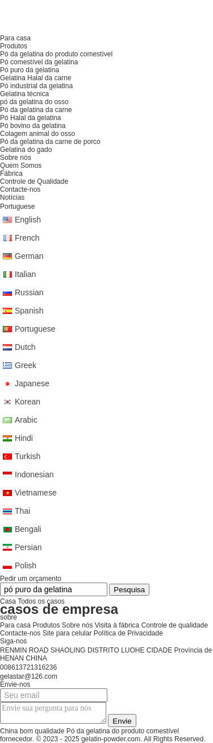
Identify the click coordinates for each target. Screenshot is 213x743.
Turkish (27, 456)
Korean (27, 401)
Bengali (28, 529)
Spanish (29, 310)
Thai (22, 510)
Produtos (46, 625)
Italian (25, 274)
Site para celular (67, 633)
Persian (28, 547)
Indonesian (34, 474)
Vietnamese (36, 492)
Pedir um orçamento (30, 579)
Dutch (25, 347)
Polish (25, 565)
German (29, 256)
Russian (29, 292)
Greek (25, 365)
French (27, 237)
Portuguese (35, 328)
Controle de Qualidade (34, 181)
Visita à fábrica (117, 625)
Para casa (15, 625)
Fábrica (11, 174)
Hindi (24, 438)
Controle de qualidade (174, 625)
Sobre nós (77, 625)
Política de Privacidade (128, 633)
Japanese (32, 383)
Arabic (26, 419)
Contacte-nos (20, 633)
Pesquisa (129, 589)
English (28, 219)
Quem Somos (20, 166)
